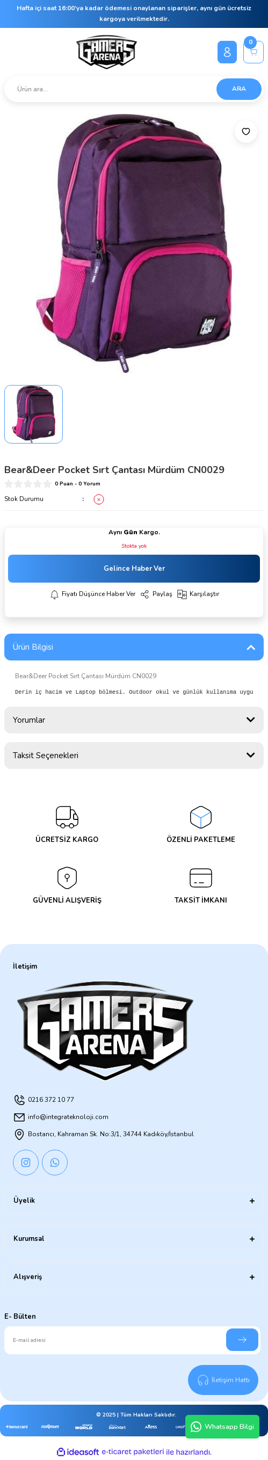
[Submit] (242, 1339)
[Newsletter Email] (132, 1340)
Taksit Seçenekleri (45, 755)
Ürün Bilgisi (33, 647)
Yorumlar (29, 720)
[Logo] (107, 52)
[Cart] (253, 52)
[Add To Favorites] (246, 131)
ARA (239, 88)
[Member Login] (227, 52)
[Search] (134, 89)
